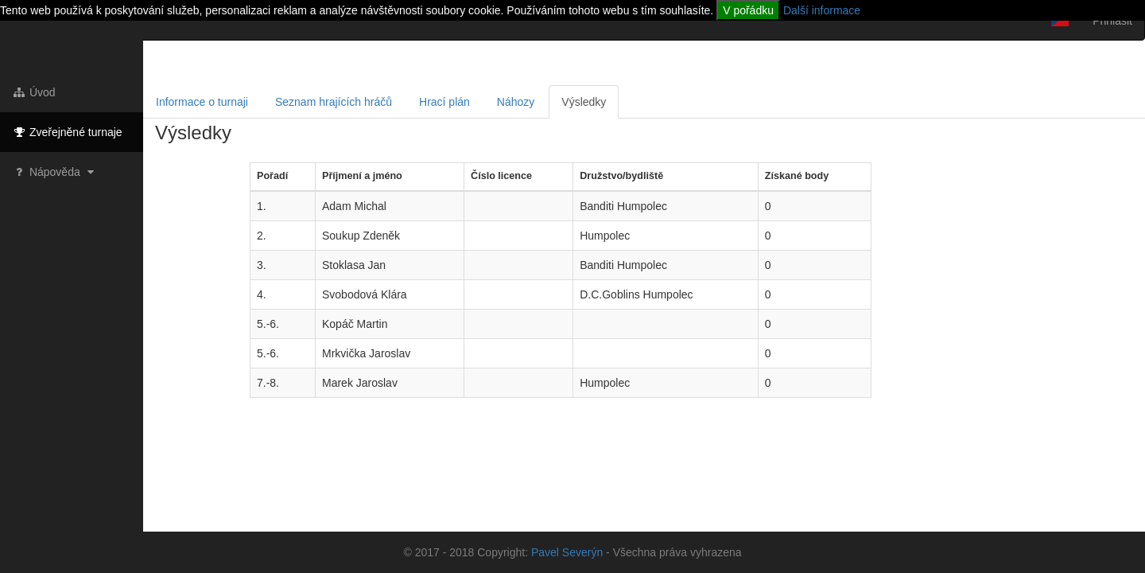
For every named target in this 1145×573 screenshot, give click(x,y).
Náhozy (515, 102)
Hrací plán (444, 102)
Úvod (34, 92)
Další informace (821, 10)
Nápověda (55, 172)
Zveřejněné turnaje (67, 132)
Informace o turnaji (202, 102)
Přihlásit (1112, 20)
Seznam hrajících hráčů (333, 102)
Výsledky (583, 102)
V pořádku (748, 10)
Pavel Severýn (567, 552)
